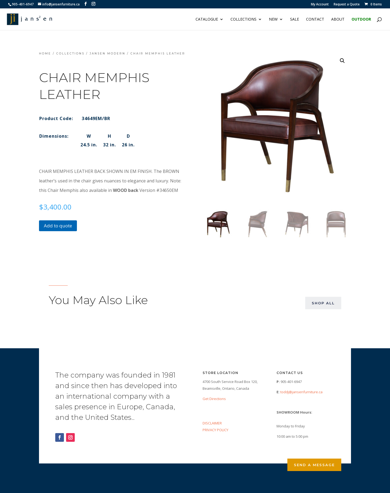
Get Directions (214, 398)
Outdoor (361, 19)
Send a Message (314, 465)
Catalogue (207, 19)
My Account (320, 5)
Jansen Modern (107, 53)
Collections (243, 19)
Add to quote (58, 226)
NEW (273, 19)
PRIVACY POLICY (215, 429)
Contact (315, 19)
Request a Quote (347, 5)
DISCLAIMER (212, 423)
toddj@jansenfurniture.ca (301, 391)
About (337, 19)
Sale (294, 19)
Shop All (323, 303)
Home (45, 53)
